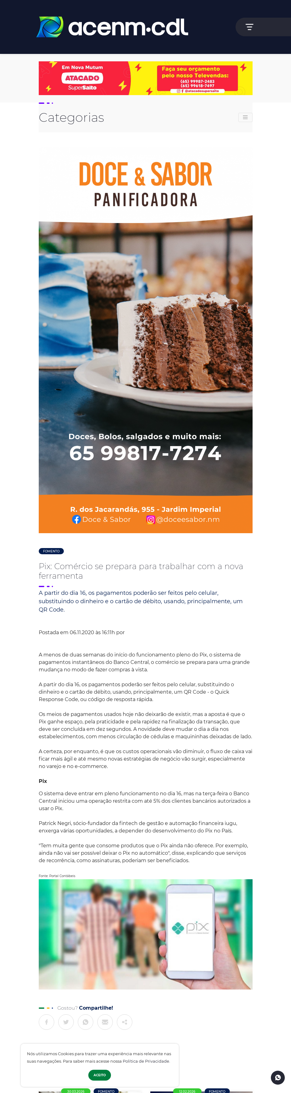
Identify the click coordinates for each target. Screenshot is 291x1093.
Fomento (51, 551)
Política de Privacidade (146, 1061)
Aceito (100, 1075)
